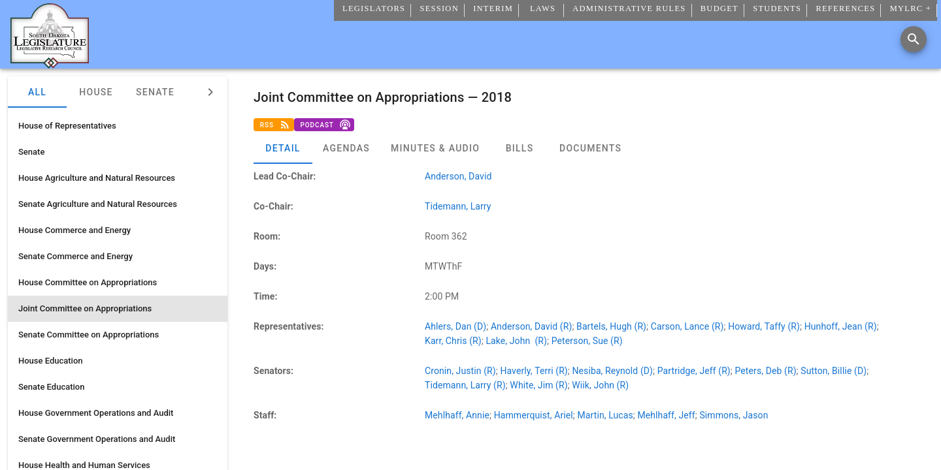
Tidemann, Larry (458, 206)
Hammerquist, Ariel (533, 415)
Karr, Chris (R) (453, 341)
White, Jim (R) (538, 385)
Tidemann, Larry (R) (465, 385)
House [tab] (95, 92)
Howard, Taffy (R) (764, 326)
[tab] (283, 148)
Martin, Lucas (605, 415)
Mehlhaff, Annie (457, 415)
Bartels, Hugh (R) (611, 326)
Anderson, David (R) (531, 326)
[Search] (913, 39)
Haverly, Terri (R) (533, 371)
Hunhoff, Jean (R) (840, 326)
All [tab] (37, 92)
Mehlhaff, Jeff (666, 415)
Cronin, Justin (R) (460, 371)
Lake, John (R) (516, 341)
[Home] (49, 63)
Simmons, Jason (733, 415)
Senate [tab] (155, 92)
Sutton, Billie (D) (834, 371)
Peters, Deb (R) (766, 371)
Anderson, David (458, 176)
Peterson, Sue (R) (587, 341)
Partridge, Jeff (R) (694, 371)
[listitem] (117, 126)
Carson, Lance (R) (687, 326)
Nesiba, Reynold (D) (612, 371)
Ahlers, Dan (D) (455, 326)
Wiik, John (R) (600, 385)
